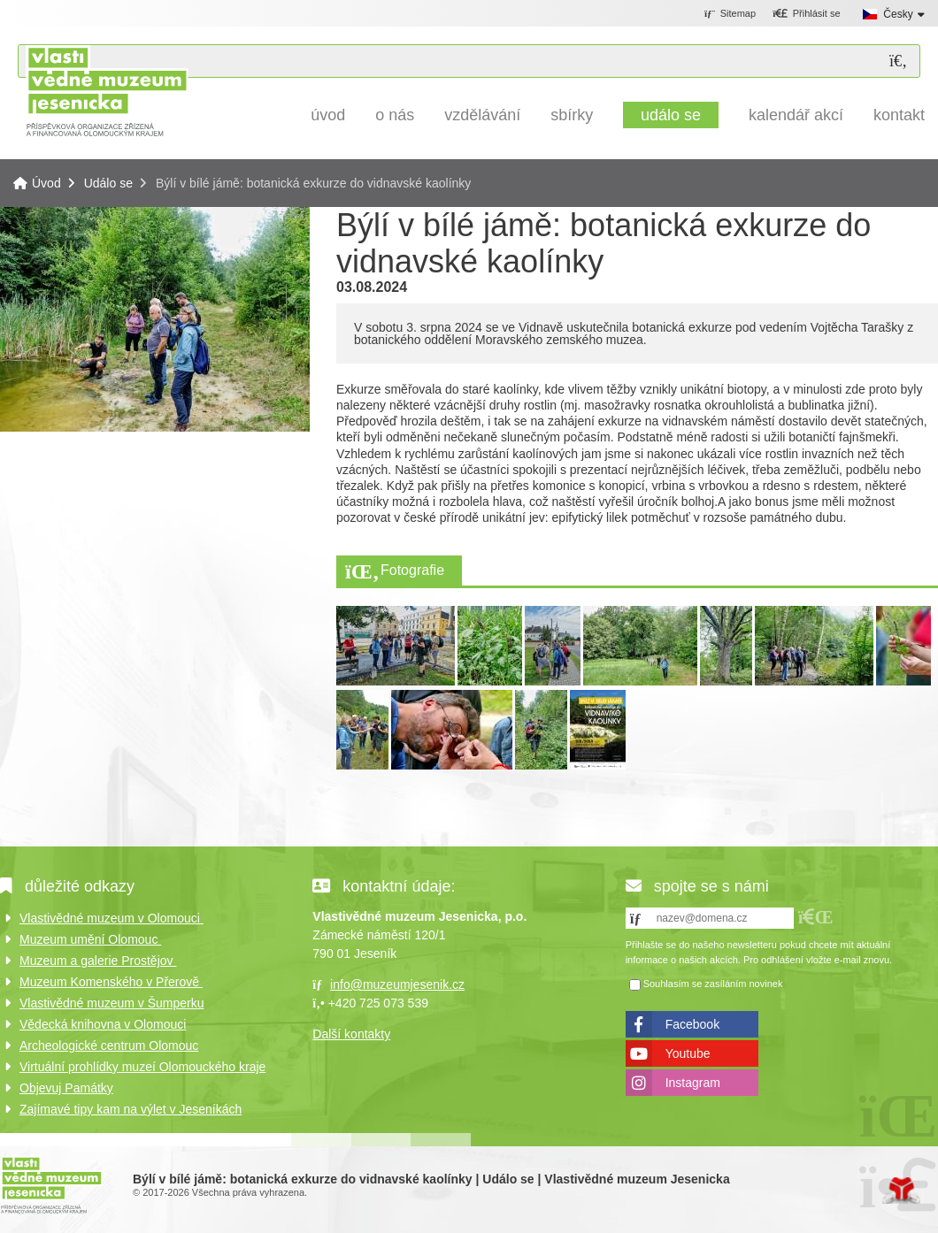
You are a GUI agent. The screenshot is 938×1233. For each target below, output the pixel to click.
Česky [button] (897, 14)
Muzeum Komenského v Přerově (111, 982)
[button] (806, 14)
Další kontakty (351, 1034)
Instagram (692, 1083)
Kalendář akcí (796, 115)
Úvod (106, 90)
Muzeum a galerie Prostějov (97, 960)
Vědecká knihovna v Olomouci (102, 1024)
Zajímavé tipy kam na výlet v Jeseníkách (130, 1109)
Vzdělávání (482, 115)
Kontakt (899, 115)
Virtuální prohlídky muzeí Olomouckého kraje (142, 1067)
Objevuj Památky (66, 1088)
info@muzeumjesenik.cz (397, 984)
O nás (394, 115)
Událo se (671, 115)
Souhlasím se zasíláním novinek (713, 983)
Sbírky (571, 115)
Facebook (692, 1024)
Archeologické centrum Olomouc (108, 1045)
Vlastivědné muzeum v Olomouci (111, 918)
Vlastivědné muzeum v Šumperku (111, 1003)
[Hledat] (898, 61)
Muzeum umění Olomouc (90, 939)
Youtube (688, 1053)
